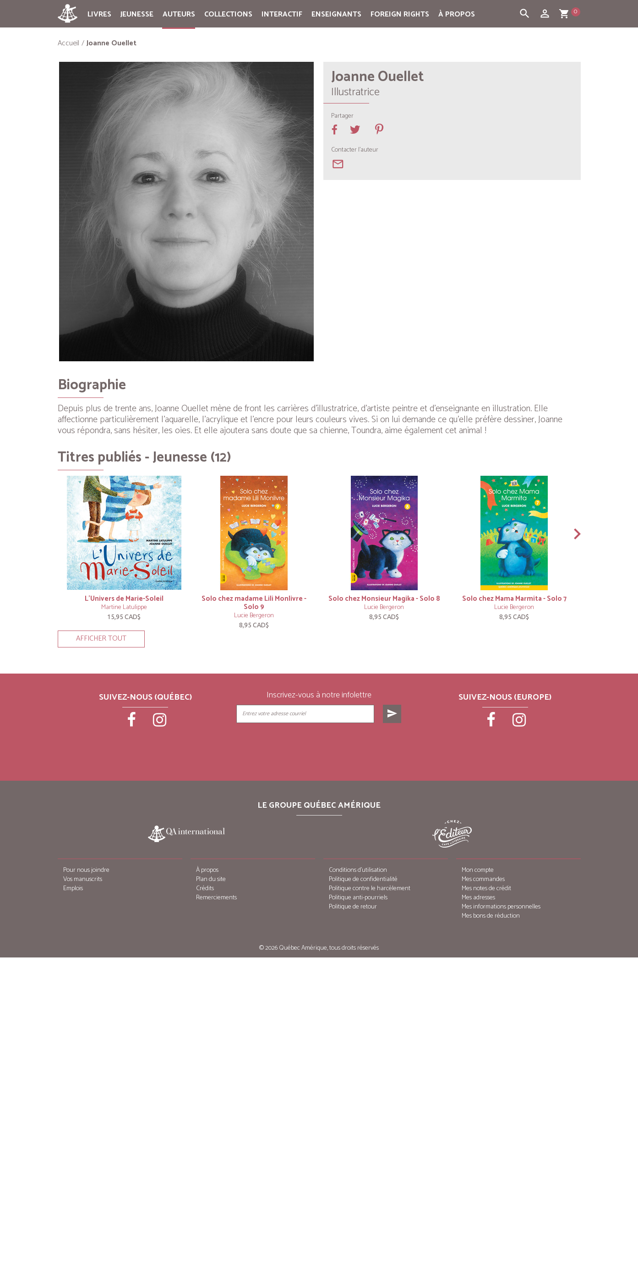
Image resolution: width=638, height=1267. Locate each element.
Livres (99, 14)
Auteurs (179, 14)
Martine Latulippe (124, 607)
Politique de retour (353, 907)
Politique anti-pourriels (358, 897)
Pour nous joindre (86, 870)
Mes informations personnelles (501, 907)
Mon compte (478, 870)
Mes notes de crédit (486, 888)
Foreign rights (400, 14)
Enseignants (336, 14)
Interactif (282, 14)
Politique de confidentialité (363, 879)
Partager (342, 116)
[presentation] (319, 746)
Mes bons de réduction (491, 916)
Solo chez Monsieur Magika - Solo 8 (384, 598)
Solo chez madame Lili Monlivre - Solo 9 (254, 603)
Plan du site (211, 879)
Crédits (205, 888)
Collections (228, 14)
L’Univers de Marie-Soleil (124, 598)
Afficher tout (101, 638)
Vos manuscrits (82, 879)
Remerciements (216, 897)
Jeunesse (136, 14)
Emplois (73, 888)
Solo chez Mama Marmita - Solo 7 (514, 598)
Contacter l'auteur (354, 150)
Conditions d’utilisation (358, 870)
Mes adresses (478, 897)
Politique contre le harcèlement (369, 888)
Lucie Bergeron (254, 615)
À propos (456, 14)
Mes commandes (483, 879)
